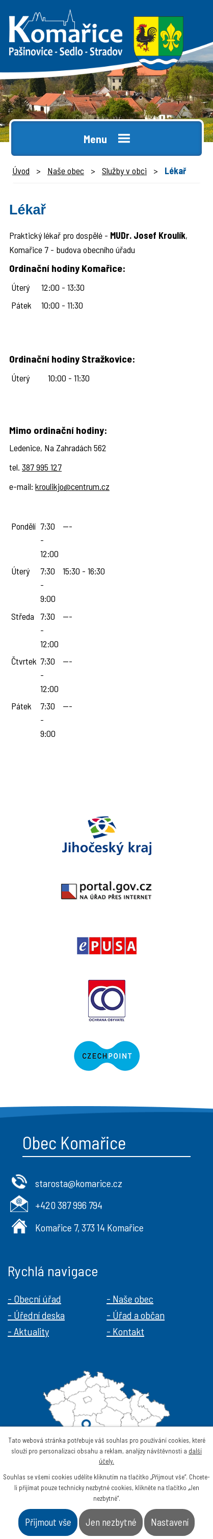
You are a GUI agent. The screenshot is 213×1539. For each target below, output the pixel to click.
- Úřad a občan (136, 1315)
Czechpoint (106, 1055)
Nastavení (170, 1522)
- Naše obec (130, 1299)
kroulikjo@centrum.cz (72, 486)
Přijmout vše (48, 1522)
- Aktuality (28, 1331)
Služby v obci (124, 170)
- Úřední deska (36, 1315)
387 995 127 (42, 467)
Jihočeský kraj (106, 835)
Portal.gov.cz (106, 890)
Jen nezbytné (111, 1522)
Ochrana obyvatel (106, 1000)
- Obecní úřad (34, 1299)
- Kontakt (125, 1331)
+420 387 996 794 (68, 1205)
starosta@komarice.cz (78, 1183)
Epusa (106, 945)
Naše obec (65, 170)
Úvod (21, 170)
